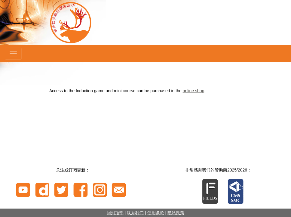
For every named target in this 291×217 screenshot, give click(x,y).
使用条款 (155, 212)
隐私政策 (175, 212)
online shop (193, 90)
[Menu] (13, 54)
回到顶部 (115, 212)
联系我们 (135, 212)
